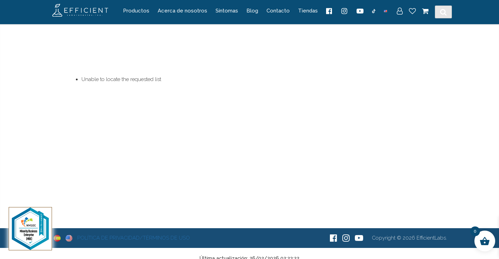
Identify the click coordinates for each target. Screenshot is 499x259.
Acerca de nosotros (182, 11)
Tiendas (308, 11)
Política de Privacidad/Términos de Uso (133, 238)
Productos (136, 11)
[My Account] (400, 11)
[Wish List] (412, 11)
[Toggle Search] (443, 12)
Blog (252, 11)
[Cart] (425, 11)
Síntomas (227, 11)
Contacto (278, 11)
